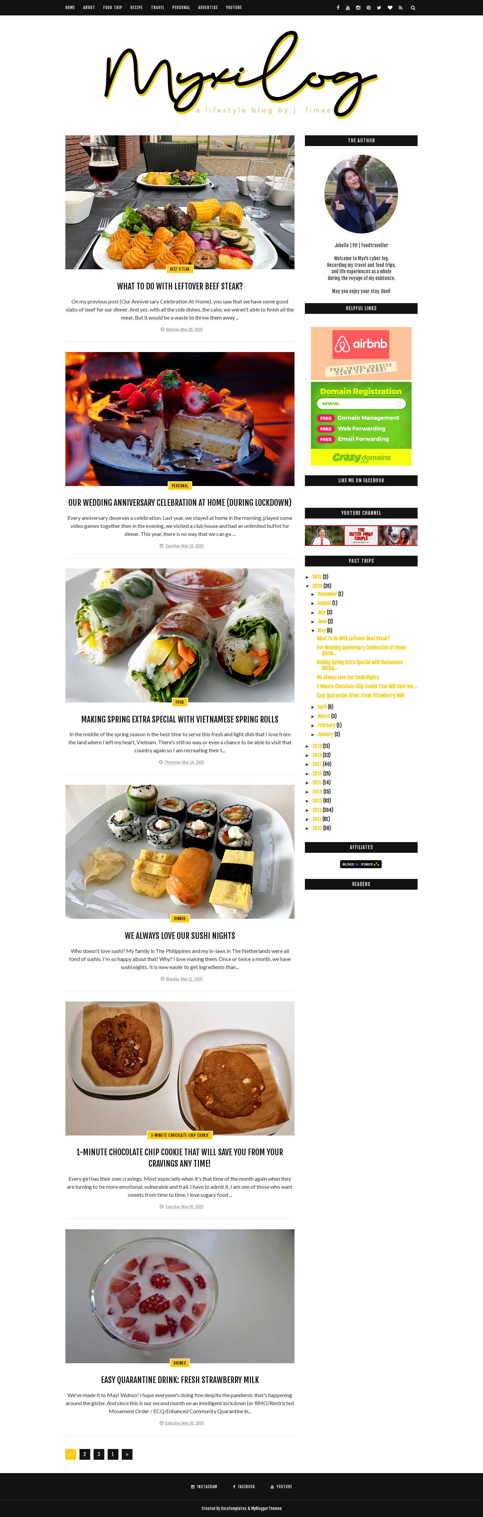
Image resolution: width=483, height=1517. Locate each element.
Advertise (208, 7)
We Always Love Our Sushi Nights (180, 936)
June (323, 621)
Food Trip (112, 7)
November (328, 594)
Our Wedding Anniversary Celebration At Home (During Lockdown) (179, 503)
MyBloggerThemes (266, 1508)
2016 (317, 773)
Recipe (136, 7)
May (322, 630)
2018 (317, 755)
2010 (317, 828)
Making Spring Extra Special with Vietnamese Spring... (360, 665)
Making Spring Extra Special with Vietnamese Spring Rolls (179, 719)
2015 (317, 782)
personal (180, 485)
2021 (317, 577)
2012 (317, 810)
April (323, 707)
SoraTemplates (234, 1508)
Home (70, 7)
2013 (317, 801)
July (322, 612)
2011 (317, 819)
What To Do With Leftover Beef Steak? (180, 286)
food (180, 702)
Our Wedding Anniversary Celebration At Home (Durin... (361, 650)
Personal (181, 7)
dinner (180, 918)
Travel (157, 7)
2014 (317, 792)
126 (113, 1455)
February (327, 725)
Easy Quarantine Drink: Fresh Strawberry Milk (180, 1380)
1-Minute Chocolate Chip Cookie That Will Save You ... (367, 686)
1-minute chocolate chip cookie (180, 1135)
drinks (180, 1363)
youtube (234, 7)
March (324, 716)
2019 (317, 746)
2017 (317, 764)
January (326, 734)
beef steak (180, 269)
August (325, 603)
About (89, 7)
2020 (317, 586)
